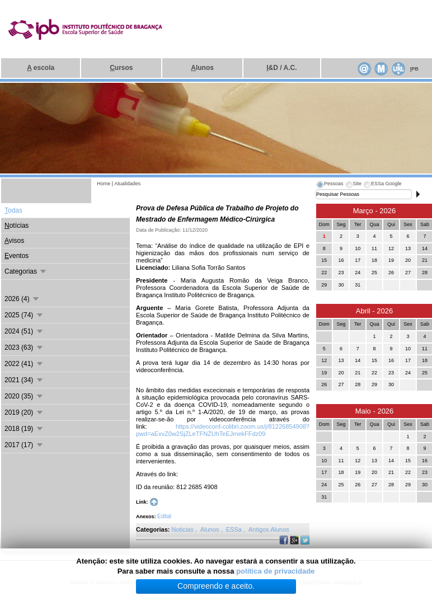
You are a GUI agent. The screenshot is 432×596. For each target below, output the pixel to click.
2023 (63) (24, 347)
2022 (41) (24, 363)
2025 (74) (24, 315)
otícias (16, 225)
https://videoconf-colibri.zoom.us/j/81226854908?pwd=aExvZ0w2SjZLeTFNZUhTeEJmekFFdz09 (222, 430)
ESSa (234, 529)
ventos (16, 256)
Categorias (26, 271)
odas (13, 210)
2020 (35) (24, 396)
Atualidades (127, 183)
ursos (121, 68)
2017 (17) (24, 444)
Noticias (183, 529)
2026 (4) (22, 298)
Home (103, 183)
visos (14, 241)
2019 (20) (24, 412)
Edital (164, 516)
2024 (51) (24, 331)
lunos (202, 68)
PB (414, 69)
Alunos (210, 529)
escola (40, 68)
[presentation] (330, 185)
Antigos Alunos (268, 529)
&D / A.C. (281, 68)
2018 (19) (24, 428)
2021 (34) (24, 380)
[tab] (330, 185)
